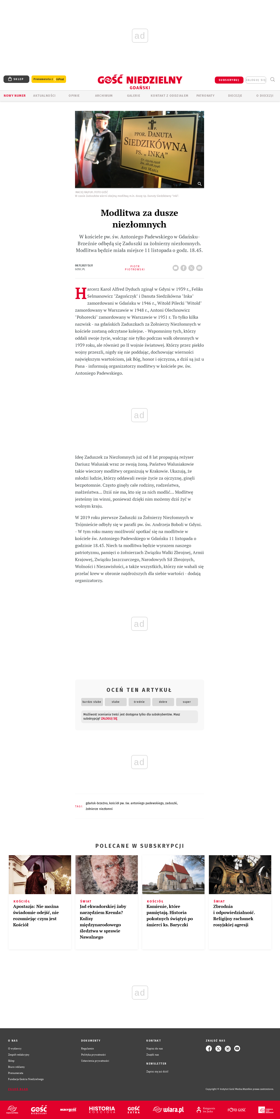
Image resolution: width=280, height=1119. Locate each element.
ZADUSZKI (171, 803)
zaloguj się (256, 80)
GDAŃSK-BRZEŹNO (97, 803)
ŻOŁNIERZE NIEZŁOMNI (99, 809)
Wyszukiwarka (272, 79)
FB (184, 266)
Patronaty (205, 96)
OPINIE (74, 96)
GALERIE (133, 96)
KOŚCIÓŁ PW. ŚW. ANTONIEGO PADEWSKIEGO (136, 803)
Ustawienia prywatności (95, 1060)
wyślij (200, 266)
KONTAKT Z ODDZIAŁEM (170, 96)
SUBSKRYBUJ (229, 80)
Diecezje (235, 96)
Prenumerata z (48, 79)
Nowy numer (15, 96)
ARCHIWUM (104, 96)
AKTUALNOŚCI (44, 96)
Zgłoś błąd (18, 1089)
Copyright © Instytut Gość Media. (224, 1089)
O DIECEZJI (264, 96)
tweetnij (192, 266)
